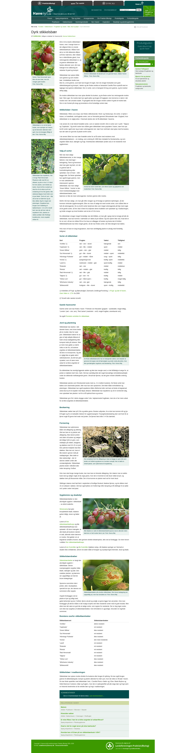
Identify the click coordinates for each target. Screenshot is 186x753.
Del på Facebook (142, 27)
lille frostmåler (83, 547)
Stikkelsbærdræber (66, 560)
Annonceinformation (61, 745)
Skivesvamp (64, 509)
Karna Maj (37, 36)
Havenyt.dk (139, 3)
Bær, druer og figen (73, 26)
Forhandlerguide (132, 18)
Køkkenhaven (67, 22)
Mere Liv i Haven (77, 3)
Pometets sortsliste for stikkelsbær (77, 316)
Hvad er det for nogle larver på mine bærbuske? (78, 726)
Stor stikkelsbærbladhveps (75, 542)
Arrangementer (89, 18)
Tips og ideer (76, 18)
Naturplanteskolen (141, 84)
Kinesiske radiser (67, 713)
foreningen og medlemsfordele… (132, 748)
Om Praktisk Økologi (104, 18)
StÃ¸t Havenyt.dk (149, 11)
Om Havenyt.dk (96, 10)
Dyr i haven (95, 22)
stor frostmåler (71, 547)
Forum (50, 18)
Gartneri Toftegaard (142, 69)
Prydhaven (55, 22)
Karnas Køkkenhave (69, 36)
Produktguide (119, 18)
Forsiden (40, 26)
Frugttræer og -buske (60, 26)
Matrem (63, 707)
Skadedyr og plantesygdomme (123, 22)
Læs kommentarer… (96, 696)
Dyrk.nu (108, 3)
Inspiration (106, 22)
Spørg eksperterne (61, 18)
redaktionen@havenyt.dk (46, 745)
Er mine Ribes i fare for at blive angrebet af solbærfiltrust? (82, 720)
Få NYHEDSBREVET (110, 10)
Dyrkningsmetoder (82, 22)
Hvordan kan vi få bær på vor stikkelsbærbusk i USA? (80, 732)
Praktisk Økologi (46, 3)
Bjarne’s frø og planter (142, 76)
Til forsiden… (42, 12)
